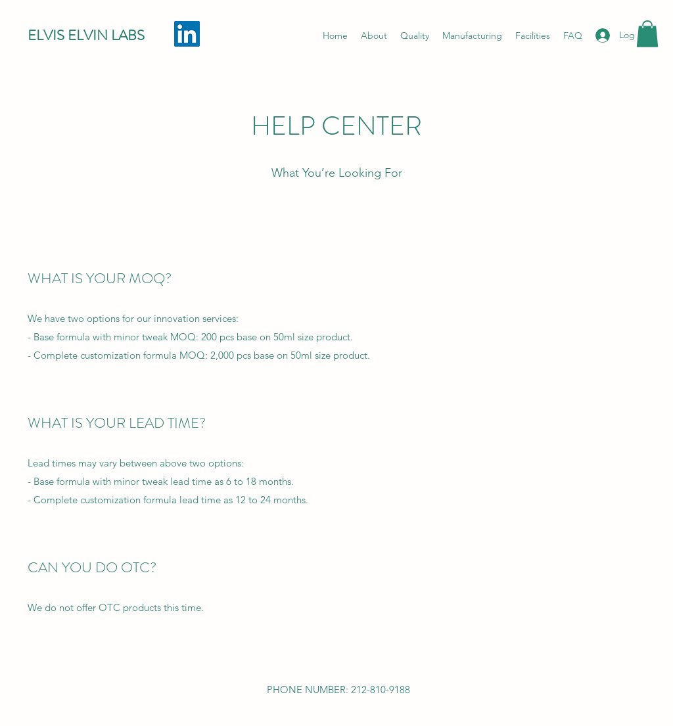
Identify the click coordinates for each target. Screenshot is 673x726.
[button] (647, 33)
